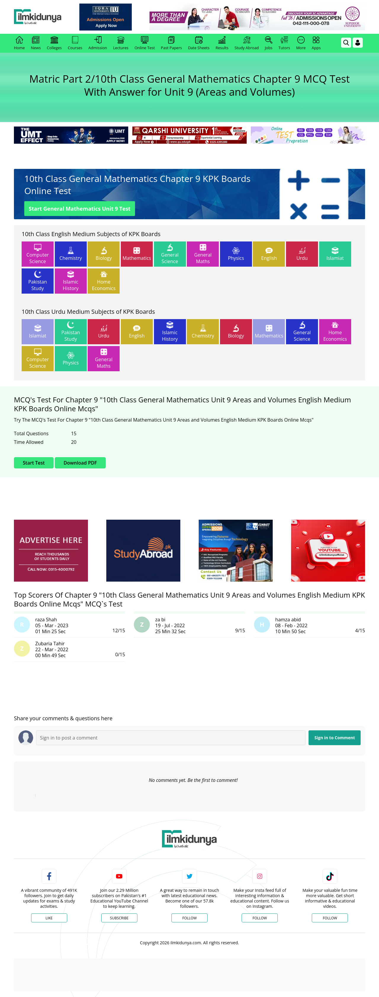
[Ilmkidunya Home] (46, 17)
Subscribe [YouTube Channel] (119, 918)
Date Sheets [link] (199, 43)
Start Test (34, 463)
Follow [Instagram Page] (260, 918)
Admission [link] (98, 43)
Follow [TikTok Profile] (330, 918)
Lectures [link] (121, 43)
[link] (114, 17)
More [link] (301, 43)
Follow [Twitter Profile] (189, 918)
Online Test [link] (144, 43)
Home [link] (19, 43)
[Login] (358, 43)
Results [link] (222, 43)
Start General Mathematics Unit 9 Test (80, 208)
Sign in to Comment (334, 737)
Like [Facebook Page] (49, 918)
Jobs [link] (268, 43)
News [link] (36, 43)
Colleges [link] (54, 43)
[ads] (51, 551)
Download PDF (80, 463)
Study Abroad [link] (247, 43)
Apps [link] (316, 43)
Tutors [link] (284, 43)
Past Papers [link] (171, 43)
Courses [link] (75, 43)
